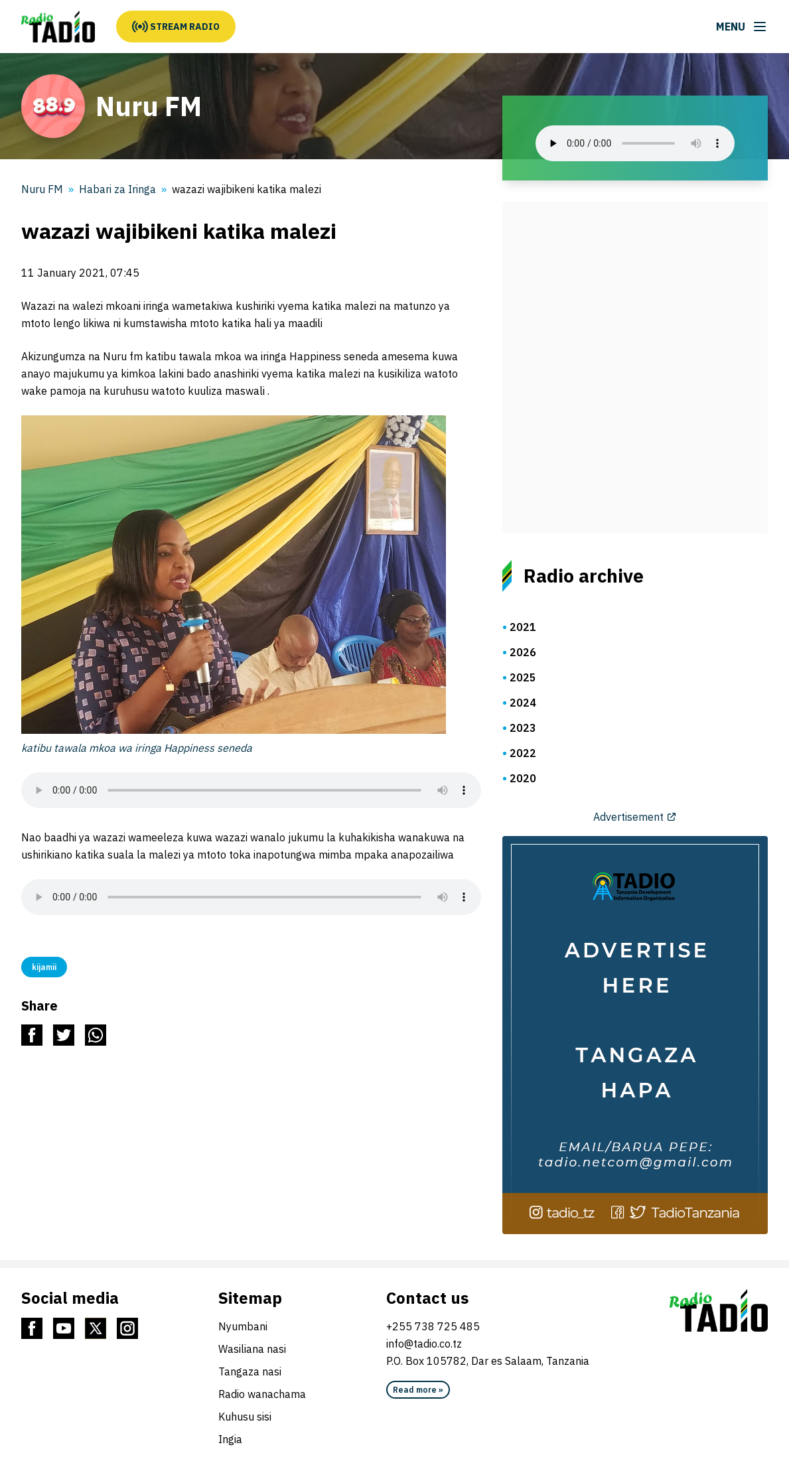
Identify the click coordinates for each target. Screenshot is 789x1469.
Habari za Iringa (117, 189)
